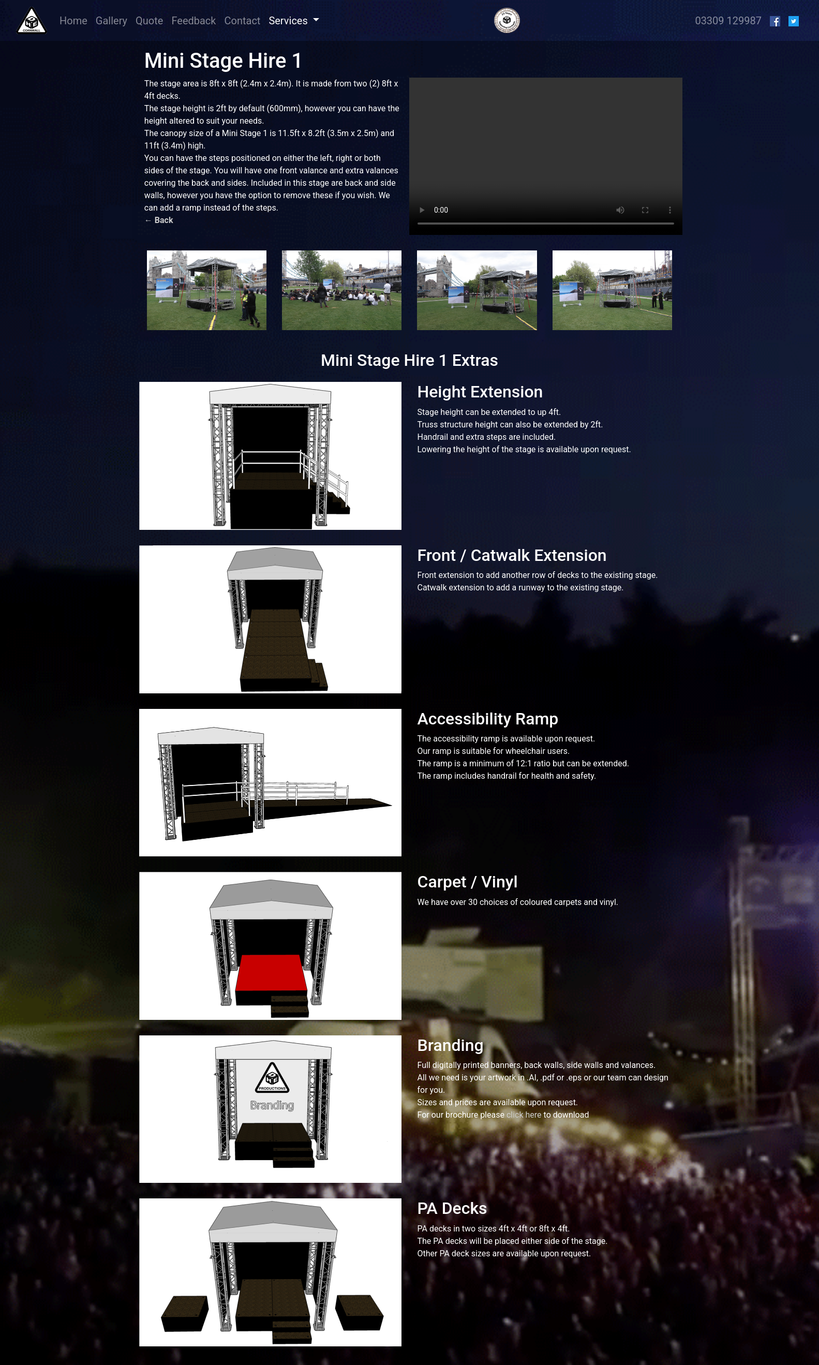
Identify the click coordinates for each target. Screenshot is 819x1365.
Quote (149, 20)
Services (289, 20)
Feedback (193, 20)
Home (75, 20)
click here (524, 1115)
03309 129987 (728, 20)
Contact (242, 20)
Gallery (111, 20)
